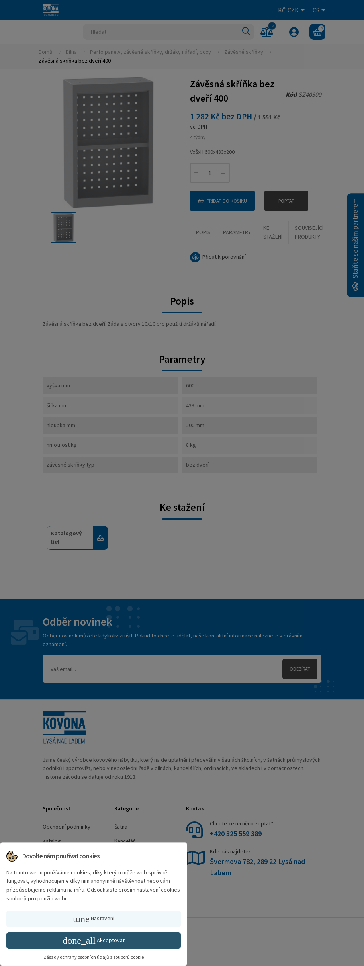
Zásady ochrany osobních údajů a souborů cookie (93, 957)
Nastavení (93, 919)
